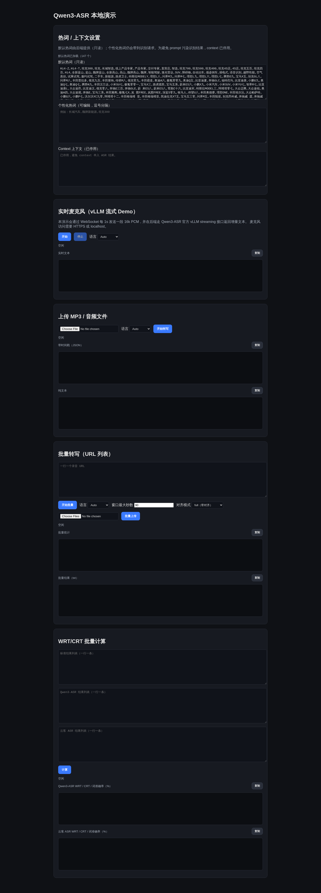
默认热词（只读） (160, 80)
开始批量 (67, 505)
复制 (257, 253)
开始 (65, 236)
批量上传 (130, 516)
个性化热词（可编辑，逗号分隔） (160, 123)
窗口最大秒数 (142, 505)
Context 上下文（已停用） (160, 166)
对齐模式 (199, 505)
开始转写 (163, 328)
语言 (104, 236)
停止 (80, 236)
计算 (65, 769)
